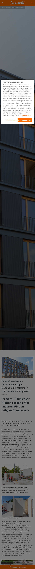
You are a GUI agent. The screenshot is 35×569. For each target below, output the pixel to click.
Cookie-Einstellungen (10, 120)
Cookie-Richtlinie (26, 115)
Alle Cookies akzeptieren (24, 120)
